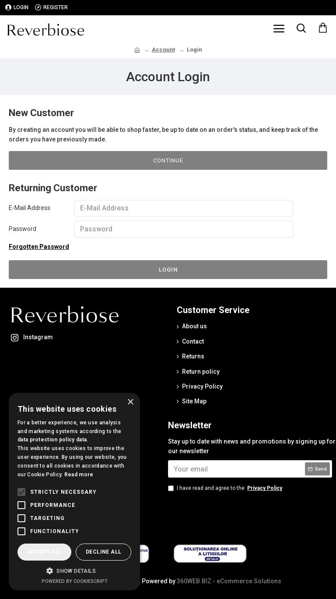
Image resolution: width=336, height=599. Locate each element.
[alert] (74, 491)
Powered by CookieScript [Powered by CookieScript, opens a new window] (75, 581)
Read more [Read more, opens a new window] (79, 475)
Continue (168, 160)
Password (22, 228)
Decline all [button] (103, 552)
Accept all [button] (44, 552)
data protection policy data (52, 440)
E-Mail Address (29, 207)
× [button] (130, 402)
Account (163, 49)
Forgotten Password (39, 246)
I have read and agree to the (226, 488)
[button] (74, 570)
